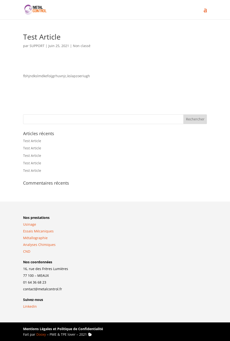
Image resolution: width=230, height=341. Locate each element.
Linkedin (30, 306)
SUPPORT (37, 45)
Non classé (81, 45)
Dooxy (41, 334)
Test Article (32, 141)
